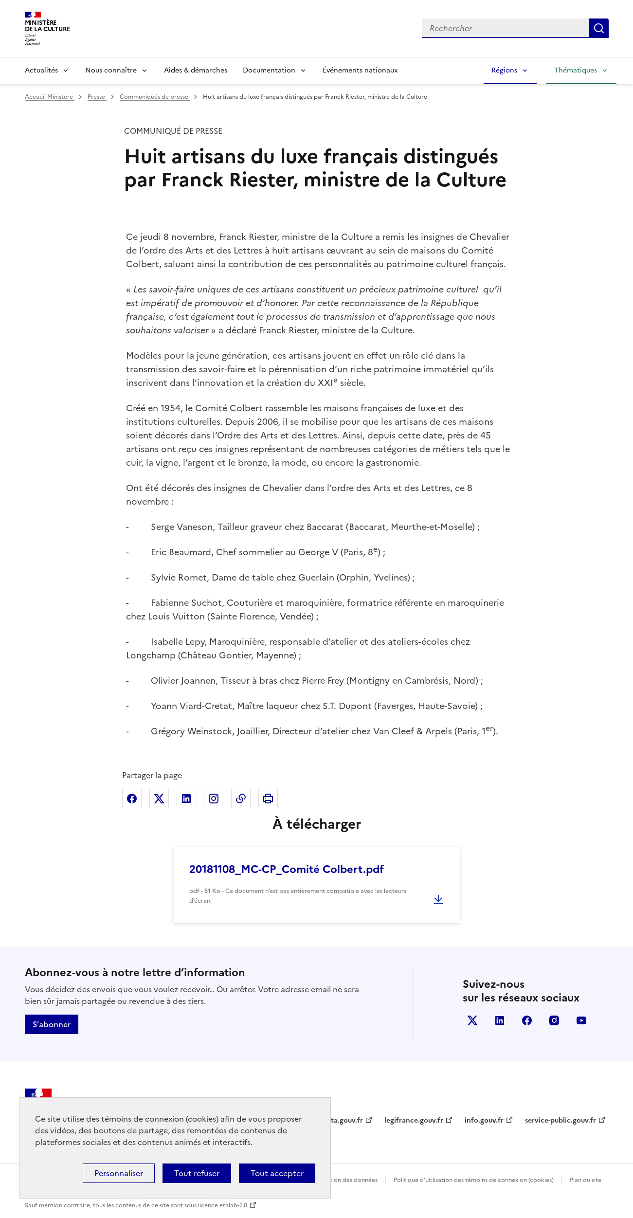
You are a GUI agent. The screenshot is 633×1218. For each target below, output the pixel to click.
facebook (527, 1020)
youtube (581, 1020)
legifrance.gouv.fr (413, 1120)
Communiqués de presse (155, 96)
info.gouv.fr (484, 1120)
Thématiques (575, 70)
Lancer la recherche (599, 28)
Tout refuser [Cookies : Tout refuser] (196, 1173)
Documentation (269, 70)
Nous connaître (111, 70)
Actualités (41, 70)
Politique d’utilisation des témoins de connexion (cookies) (474, 1180)
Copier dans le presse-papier (241, 798)
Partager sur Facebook (132, 798)
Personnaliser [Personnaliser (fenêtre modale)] (118, 1173)
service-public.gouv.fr (560, 1120)
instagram (554, 1020)
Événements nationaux (360, 70)
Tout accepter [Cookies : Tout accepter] (277, 1173)
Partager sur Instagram (213, 798)
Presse (97, 96)
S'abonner (52, 1024)
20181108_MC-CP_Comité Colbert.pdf (286, 869)
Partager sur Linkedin (186, 798)
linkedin (499, 1020)
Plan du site (585, 1180)
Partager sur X (159, 798)
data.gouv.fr (343, 1120)
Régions (504, 70)
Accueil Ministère (49, 96)
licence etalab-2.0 (222, 1205)
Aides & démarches (195, 70)
